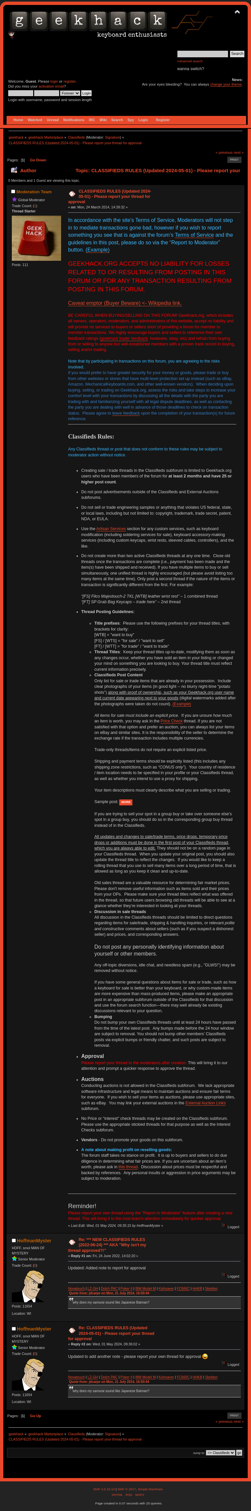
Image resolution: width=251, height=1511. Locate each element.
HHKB (197, 1288)
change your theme (226, 84)
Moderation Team (34, 191)
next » (239, 152)
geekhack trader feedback (124, 338)
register (69, 81)
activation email (51, 86)
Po (123, 1288)
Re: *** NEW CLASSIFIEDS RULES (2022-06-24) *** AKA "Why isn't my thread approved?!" (107, 1245)
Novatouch (76, 1288)
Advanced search (190, 61)
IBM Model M (145, 1288)
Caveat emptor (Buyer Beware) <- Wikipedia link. (125, 303)
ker (127, 1288)
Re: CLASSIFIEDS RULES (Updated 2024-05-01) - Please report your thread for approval (111, 1333)
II (131, 1288)
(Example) (98, 250)
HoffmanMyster (34, 1240)
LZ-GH (92, 1288)
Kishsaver (166, 1288)
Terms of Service (194, 235)
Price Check (172, 721)
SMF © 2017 (126, 1489)
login (54, 81)
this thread (128, 1167)
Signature (112, 137)
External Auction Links (205, 1103)
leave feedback (126, 413)
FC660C (183, 1288)
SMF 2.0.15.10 (104, 1489)
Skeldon (211, 1288)
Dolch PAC (109, 1288)
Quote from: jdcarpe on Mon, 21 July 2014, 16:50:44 (109, 1293)
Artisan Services (111, 528)
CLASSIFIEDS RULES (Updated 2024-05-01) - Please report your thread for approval (109, 196)
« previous (224, 152)
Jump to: (199, 1453)
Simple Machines (150, 1489)
